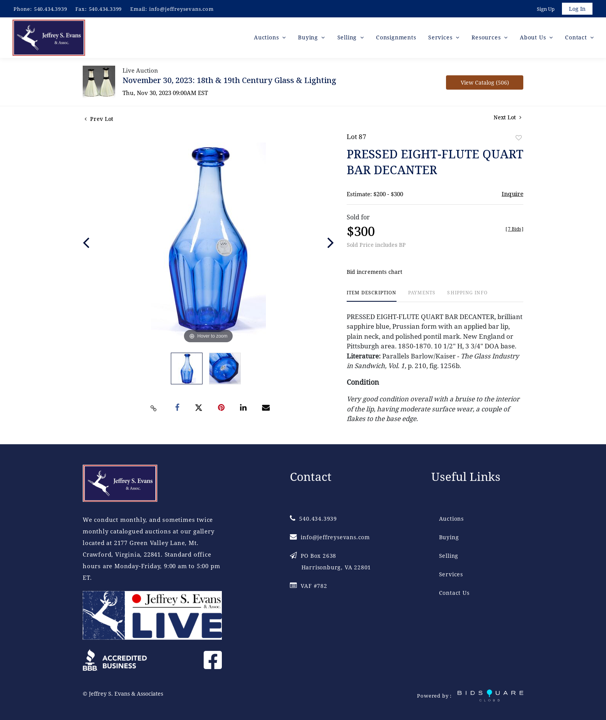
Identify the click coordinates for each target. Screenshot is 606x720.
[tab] (372, 297)
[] (514, 230)
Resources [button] (487, 38)
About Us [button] (534, 38)
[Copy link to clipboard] (153, 409)
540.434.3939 (50, 8)
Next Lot (507, 118)
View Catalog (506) (485, 83)
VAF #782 (308, 585)
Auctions (451, 518)
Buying (449, 537)
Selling (449, 555)
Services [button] (441, 38)
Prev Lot (99, 120)
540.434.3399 (105, 8)
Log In (577, 9)
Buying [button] (309, 38)
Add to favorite (518, 138)
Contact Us (454, 592)
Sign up (545, 9)
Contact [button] (577, 38)
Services (451, 574)
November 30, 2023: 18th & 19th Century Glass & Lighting (229, 81)
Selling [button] (348, 38)
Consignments (396, 38)
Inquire (512, 195)
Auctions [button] (267, 38)
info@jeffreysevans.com (181, 8)
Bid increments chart (375, 273)
